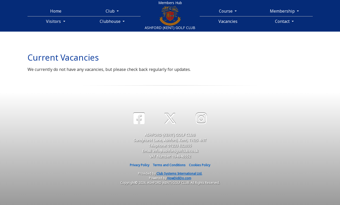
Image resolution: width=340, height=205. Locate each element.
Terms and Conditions (169, 165)
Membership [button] (283, 11)
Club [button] (111, 11)
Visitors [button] (54, 21)
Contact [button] (283, 21)
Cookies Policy (199, 165)
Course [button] (226, 11)
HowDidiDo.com (179, 178)
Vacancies (227, 21)
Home (55, 11)
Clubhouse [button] (111, 21)
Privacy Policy (139, 165)
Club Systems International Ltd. (179, 173)
